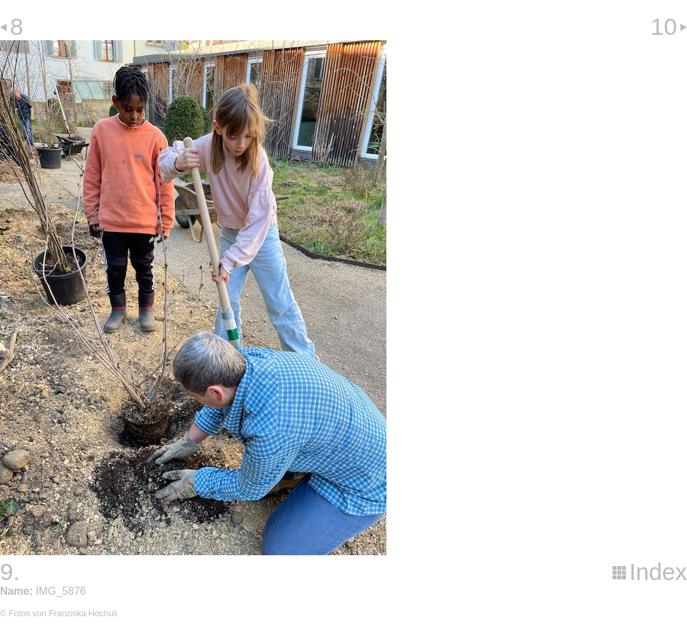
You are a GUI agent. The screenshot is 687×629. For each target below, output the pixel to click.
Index (658, 572)
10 (664, 26)
